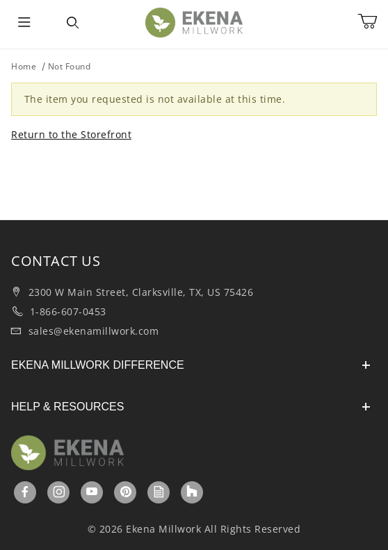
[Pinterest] (126, 492)
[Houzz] (192, 492)
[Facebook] (25, 492)
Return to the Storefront (71, 134)
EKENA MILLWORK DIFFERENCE (190, 365)
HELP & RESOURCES (190, 406)
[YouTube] (92, 492)
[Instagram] (59, 492)
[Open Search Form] (73, 23)
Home (23, 66)
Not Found (69, 66)
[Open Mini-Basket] (373, 21)
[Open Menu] (24, 23)
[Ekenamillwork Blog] (159, 492)
